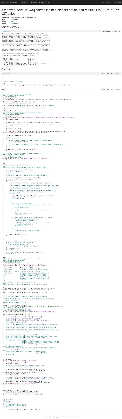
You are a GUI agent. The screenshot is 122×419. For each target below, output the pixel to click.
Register (108, 2)
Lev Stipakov (5, 73)
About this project (45, 2)
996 (104, 9)
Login (102, 2)
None (12, 23)
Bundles (33, 2)
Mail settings (117, 2)
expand (17, 23)
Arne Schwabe (6, 31)
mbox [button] (112, 9)
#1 (119, 73)
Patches (25, 2)
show (12, 21)
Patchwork (5, 2)
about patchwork (74, 417)
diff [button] (108, 9)
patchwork (46, 417)
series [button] (117, 9)
